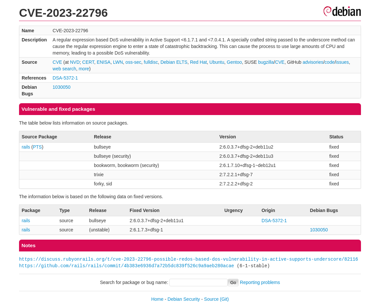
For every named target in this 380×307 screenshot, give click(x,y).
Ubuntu (216, 62)
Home (157, 299)
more (84, 68)
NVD (75, 62)
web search (64, 68)
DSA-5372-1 (65, 78)
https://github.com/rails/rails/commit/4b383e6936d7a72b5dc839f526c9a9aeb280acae (126, 266)
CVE (57, 62)
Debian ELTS (173, 62)
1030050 (62, 87)
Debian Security (184, 299)
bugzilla (266, 62)
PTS (37, 147)
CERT (88, 62)
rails (26, 147)
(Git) (224, 299)
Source (211, 299)
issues (342, 62)
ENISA (104, 62)
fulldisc (151, 62)
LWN (118, 62)
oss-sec (133, 62)
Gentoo (234, 62)
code (329, 62)
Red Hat (198, 62)
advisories (313, 62)
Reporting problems (260, 282)
